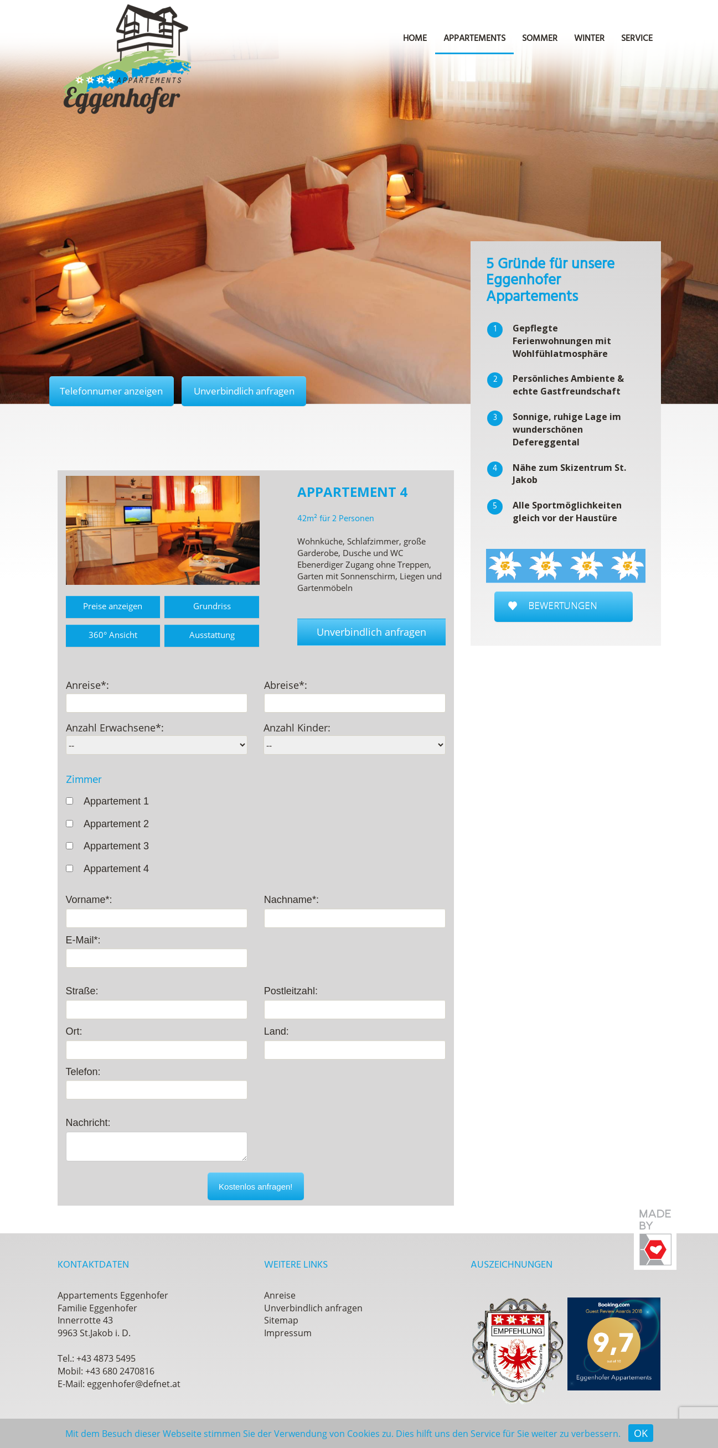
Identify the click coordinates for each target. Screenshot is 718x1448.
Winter (589, 39)
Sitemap (281, 1321)
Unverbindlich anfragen (248, 391)
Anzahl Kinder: (297, 728)
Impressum (288, 1333)
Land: (276, 1031)
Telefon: (83, 1071)
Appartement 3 (116, 846)
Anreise (280, 1295)
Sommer (539, 39)
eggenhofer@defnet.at (133, 1384)
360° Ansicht (113, 634)
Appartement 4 (116, 868)
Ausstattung (212, 634)
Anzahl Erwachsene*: (115, 728)
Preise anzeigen (112, 605)
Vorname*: (89, 899)
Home (415, 39)
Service (637, 39)
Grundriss (212, 605)
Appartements (474, 39)
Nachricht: (88, 1123)
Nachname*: (291, 899)
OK (641, 1433)
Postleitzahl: (291, 991)
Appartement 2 (116, 823)
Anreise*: (87, 685)
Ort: (74, 1031)
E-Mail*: (83, 940)
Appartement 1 (116, 801)
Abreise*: (285, 685)
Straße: (82, 991)
